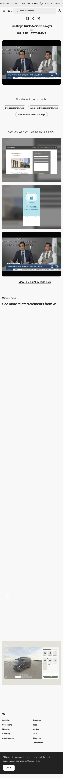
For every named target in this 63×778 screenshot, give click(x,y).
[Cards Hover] (31, 614)
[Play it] (31, 427)
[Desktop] (31, 160)
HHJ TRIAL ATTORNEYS (31, 33)
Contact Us (38, 742)
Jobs (35, 725)
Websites (6, 720)
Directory (6, 733)
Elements (6, 729)
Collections (7, 725)
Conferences (8, 738)
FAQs (35, 733)
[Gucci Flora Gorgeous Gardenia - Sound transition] (31, 567)
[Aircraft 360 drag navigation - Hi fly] (31, 521)
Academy (37, 720)
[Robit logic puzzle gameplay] (31, 474)
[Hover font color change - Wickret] (31, 379)
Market (36, 729)
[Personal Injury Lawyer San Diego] (31, 254)
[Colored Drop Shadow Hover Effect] (31, 333)
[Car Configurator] (31, 663)
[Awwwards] (9, 11)
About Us (37, 738)
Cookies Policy (33, 761)
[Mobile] (31, 207)
